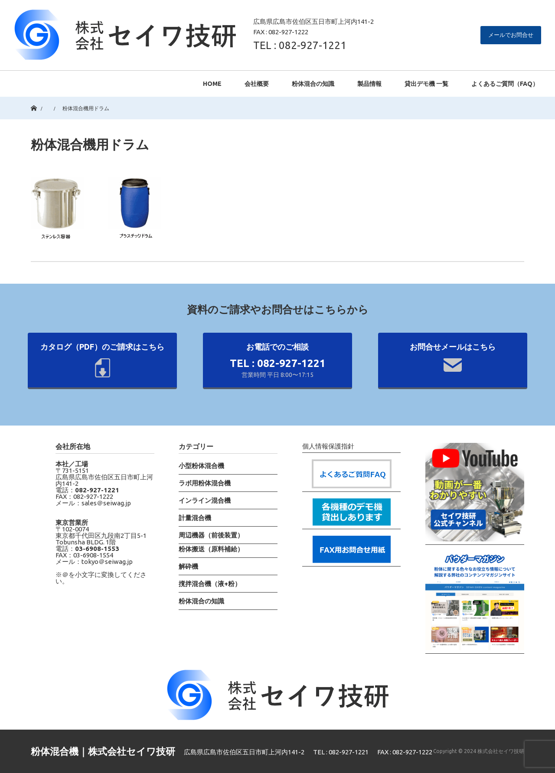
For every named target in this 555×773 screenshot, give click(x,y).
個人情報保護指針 (328, 446)
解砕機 (188, 566)
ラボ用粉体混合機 (205, 483)
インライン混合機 (205, 500)
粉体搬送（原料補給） (211, 549)
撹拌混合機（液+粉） (210, 583)
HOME (212, 83)
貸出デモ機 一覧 (426, 83)
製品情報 (369, 83)
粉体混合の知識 (313, 83)
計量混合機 (195, 517)
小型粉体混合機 (201, 465)
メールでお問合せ (510, 35)
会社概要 (257, 83)
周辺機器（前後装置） (211, 535)
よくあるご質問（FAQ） (505, 83)
